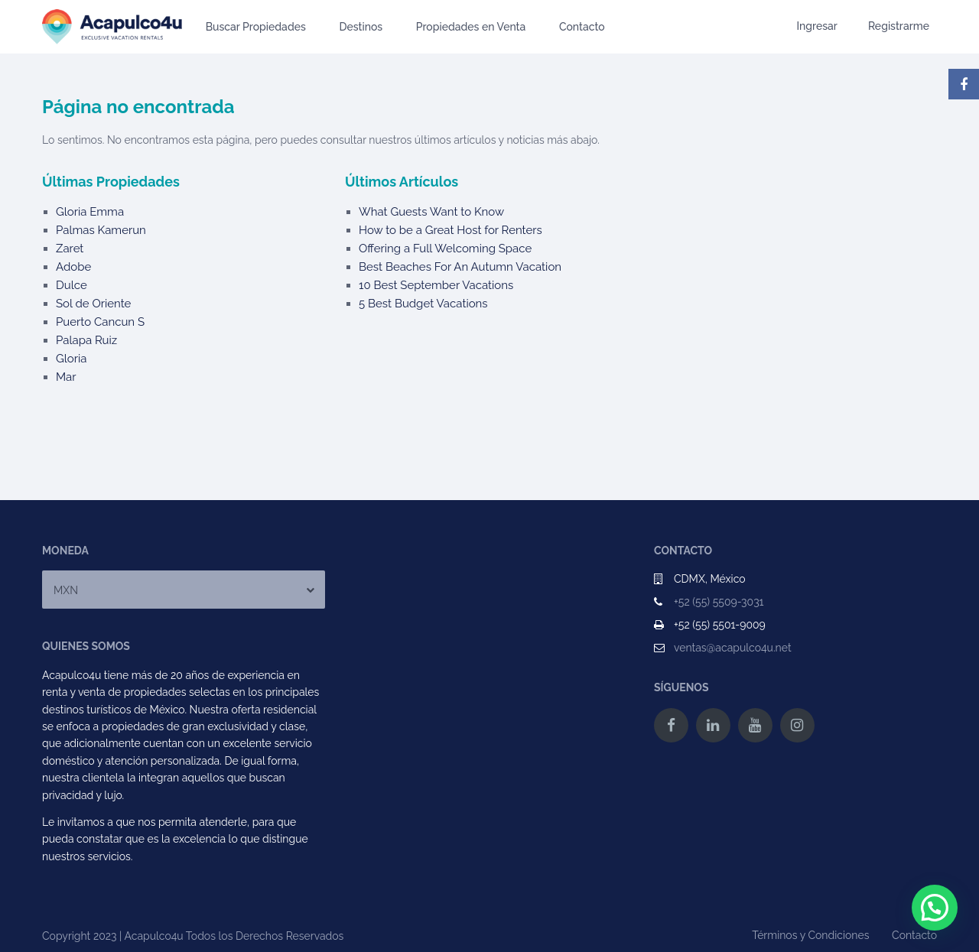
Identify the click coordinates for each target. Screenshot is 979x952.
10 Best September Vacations (436, 285)
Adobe (73, 267)
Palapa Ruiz (86, 340)
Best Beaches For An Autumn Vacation (460, 267)
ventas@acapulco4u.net (733, 648)
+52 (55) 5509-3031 (719, 602)
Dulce (71, 285)
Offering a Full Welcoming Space (445, 248)
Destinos (360, 27)
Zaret (69, 248)
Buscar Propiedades (256, 27)
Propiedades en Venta (471, 27)
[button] (935, 908)
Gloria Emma (90, 212)
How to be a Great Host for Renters (450, 230)
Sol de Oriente (93, 303)
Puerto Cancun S (100, 322)
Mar (66, 377)
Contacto (582, 27)
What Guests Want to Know (431, 212)
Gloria (71, 359)
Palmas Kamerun (101, 230)
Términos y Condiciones (810, 935)
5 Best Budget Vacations (423, 303)
